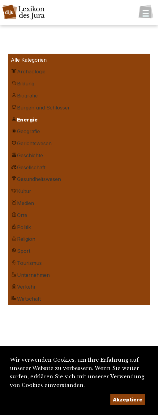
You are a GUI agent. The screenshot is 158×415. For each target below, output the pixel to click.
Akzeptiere (128, 400)
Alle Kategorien (29, 60)
